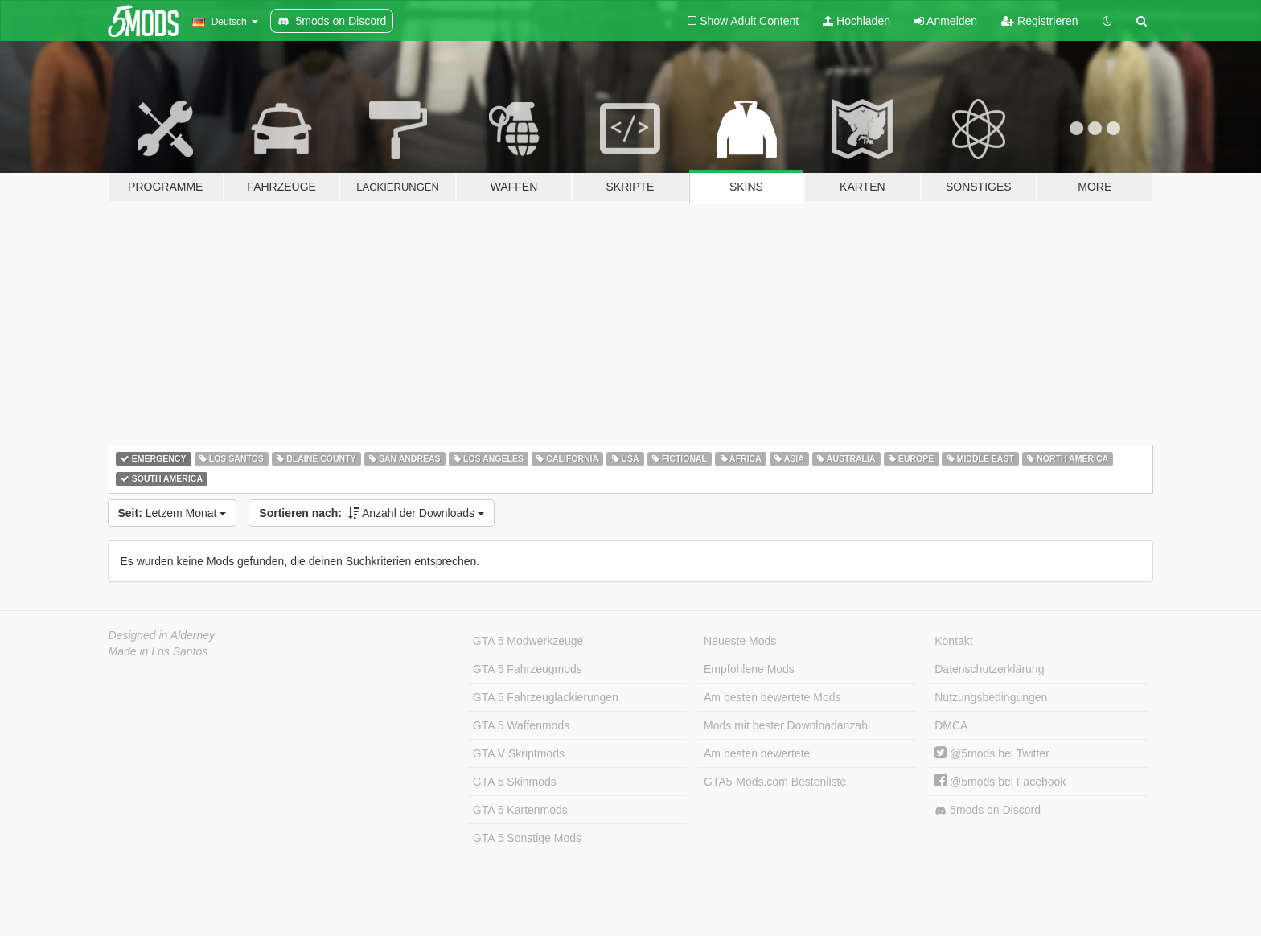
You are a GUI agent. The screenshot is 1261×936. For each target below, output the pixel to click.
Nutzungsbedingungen (990, 697)
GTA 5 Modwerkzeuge (528, 640)
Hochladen (856, 20)
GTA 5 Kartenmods (520, 809)
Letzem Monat (172, 513)
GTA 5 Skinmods (515, 781)
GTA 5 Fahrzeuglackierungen (545, 697)
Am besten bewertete (757, 753)
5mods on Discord (987, 810)
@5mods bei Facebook (1000, 781)
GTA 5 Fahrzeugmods (527, 669)
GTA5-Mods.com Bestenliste (775, 781)
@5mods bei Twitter (991, 753)
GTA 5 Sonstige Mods (527, 837)
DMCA (950, 725)
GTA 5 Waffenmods (521, 725)
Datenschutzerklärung (989, 669)
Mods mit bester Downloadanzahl (787, 725)
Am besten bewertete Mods (772, 697)
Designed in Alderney (162, 635)
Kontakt (953, 640)
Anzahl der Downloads (371, 513)
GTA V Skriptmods (519, 753)
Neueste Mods (740, 640)
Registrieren (1039, 20)
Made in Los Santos (158, 651)
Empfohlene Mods (749, 669)
